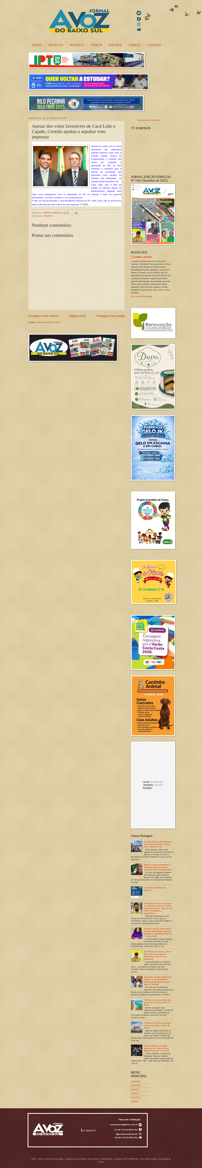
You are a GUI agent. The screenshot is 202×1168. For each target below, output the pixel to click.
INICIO (37, 45)
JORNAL (135, 45)
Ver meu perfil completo (141, 296)
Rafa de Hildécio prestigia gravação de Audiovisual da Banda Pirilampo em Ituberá (156, 1048)
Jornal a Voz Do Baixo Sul (149, 120)
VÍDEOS (96, 45)
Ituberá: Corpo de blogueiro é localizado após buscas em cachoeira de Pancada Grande (158, 867)
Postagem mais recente (43, 316)
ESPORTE (115, 45)
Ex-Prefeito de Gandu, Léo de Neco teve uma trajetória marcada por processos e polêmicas (157, 955)
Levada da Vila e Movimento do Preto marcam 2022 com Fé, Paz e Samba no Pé (158, 844)
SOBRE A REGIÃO (143, 257)
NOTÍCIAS (55, 45)
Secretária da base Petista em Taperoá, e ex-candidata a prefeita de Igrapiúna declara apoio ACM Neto (157, 981)
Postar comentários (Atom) (48, 322)
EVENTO (135, 1089)
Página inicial (77, 316)
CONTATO (154, 45)
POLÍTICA (77, 45)
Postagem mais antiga (111, 316)
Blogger (100, 1162)
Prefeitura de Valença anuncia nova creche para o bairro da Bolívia (157, 1025)
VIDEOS (135, 1101)
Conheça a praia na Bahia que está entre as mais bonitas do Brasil (157, 1002)
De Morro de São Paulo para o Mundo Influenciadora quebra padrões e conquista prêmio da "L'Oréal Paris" (158, 932)
